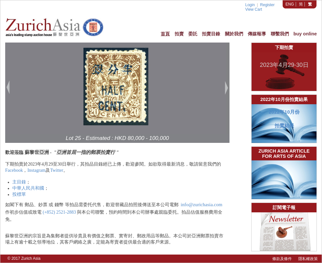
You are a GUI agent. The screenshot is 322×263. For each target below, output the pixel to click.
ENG (290, 4)
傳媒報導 (257, 33)
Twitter (56, 170)
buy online (305, 33)
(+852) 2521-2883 (59, 212)
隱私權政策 (308, 259)
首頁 (165, 33)
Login (249, 5)
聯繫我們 (280, 33)
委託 (192, 33)
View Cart (253, 9)
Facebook (14, 170)
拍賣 (179, 33)
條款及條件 (282, 259)
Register (267, 5)
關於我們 (234, 33)
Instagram (36, 170)
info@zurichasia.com (201, 204)
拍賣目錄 (211, 33)
